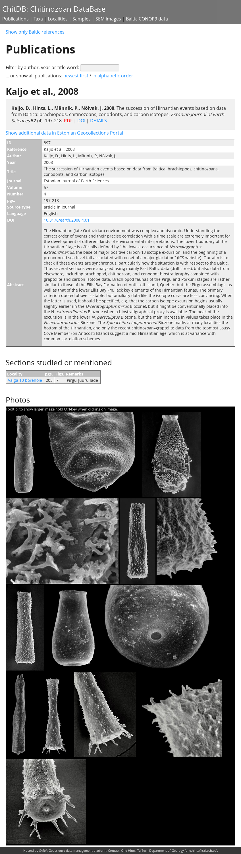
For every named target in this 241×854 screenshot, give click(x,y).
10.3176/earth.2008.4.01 (67, 220)
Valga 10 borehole (25, 380)
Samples (81, 19)
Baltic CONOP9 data (147, 19)
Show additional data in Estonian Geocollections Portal (64, 133)
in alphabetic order (112, 76)
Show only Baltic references (35, 32)
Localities (58, 19)
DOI (81, 120)
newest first (76, 76)
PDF (68, 120)
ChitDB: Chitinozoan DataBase (54, 9)
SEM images (108, 19)
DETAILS (98, 120)
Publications (15, 19)
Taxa (38, 19)
